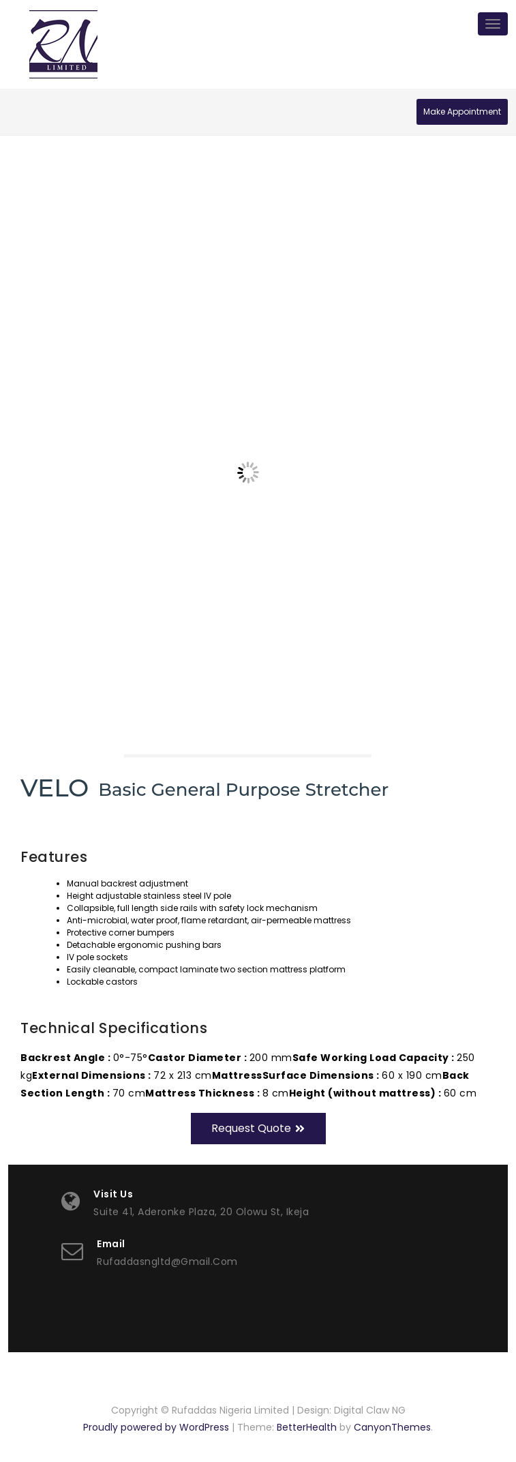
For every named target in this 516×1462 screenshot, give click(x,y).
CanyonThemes (392, 1427)
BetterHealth (307, 1427)
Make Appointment (462, 111)
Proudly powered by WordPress (156, 1427)
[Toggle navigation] (493, 23)
